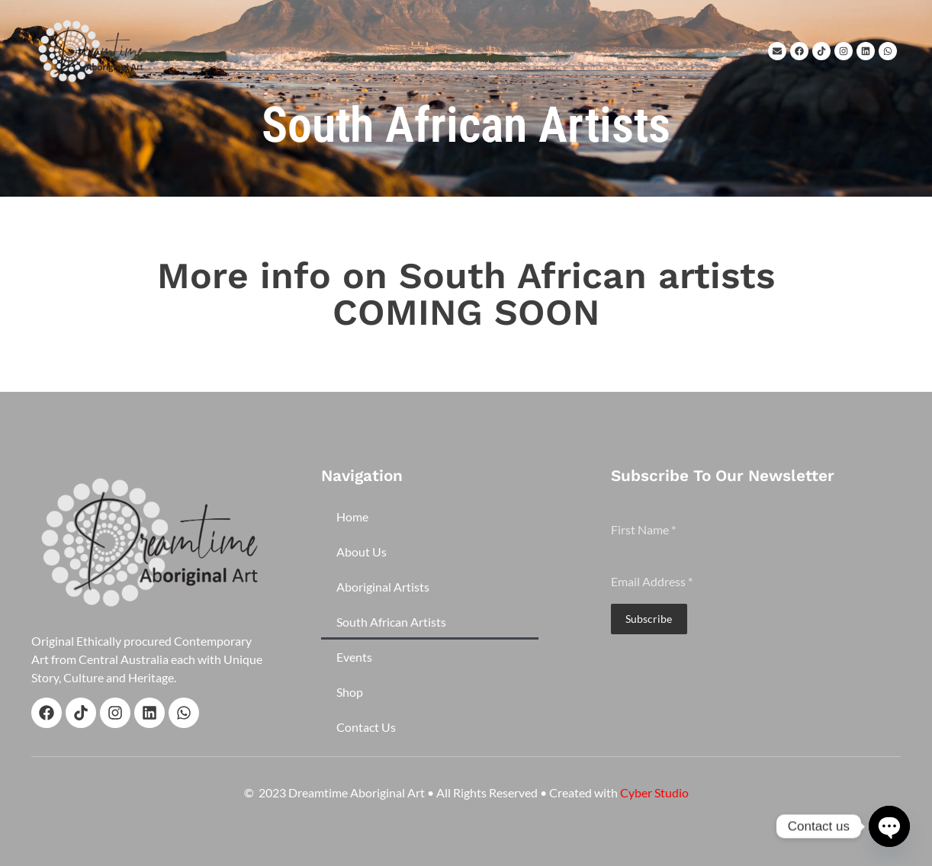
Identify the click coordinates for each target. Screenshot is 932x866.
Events (354, 657)
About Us (361, 551)
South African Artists (391, 621)
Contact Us (366, 727)
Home (352, 516)
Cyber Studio (654, 792)
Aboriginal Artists (382, 586)
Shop (349, 692)
